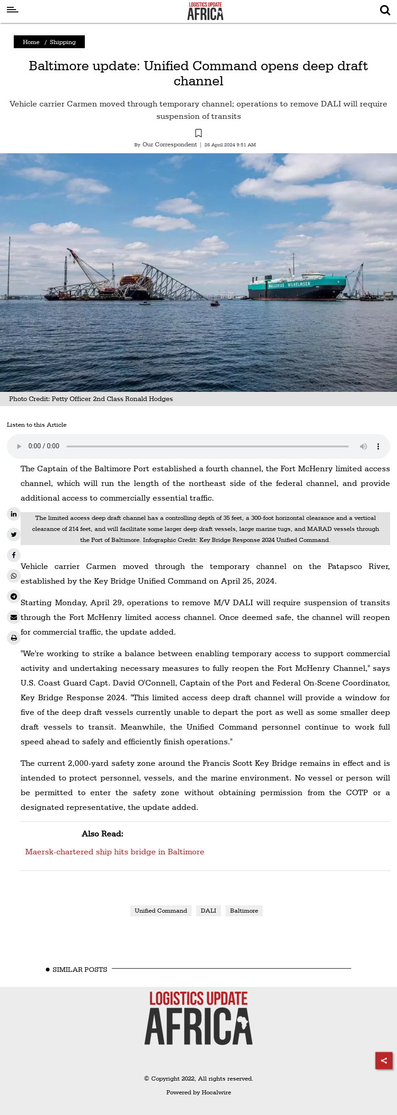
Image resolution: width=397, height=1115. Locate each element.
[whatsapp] (14, 576)
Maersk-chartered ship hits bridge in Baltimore (114, 841)
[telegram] (14, 596)
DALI (208, 910)
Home (31, 41)
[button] (198, 134)
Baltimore (244, 910)
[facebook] (14, 555)
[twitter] (14, 534)
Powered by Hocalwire (198, 1092)
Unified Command (161, 910)
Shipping (63, 41)
